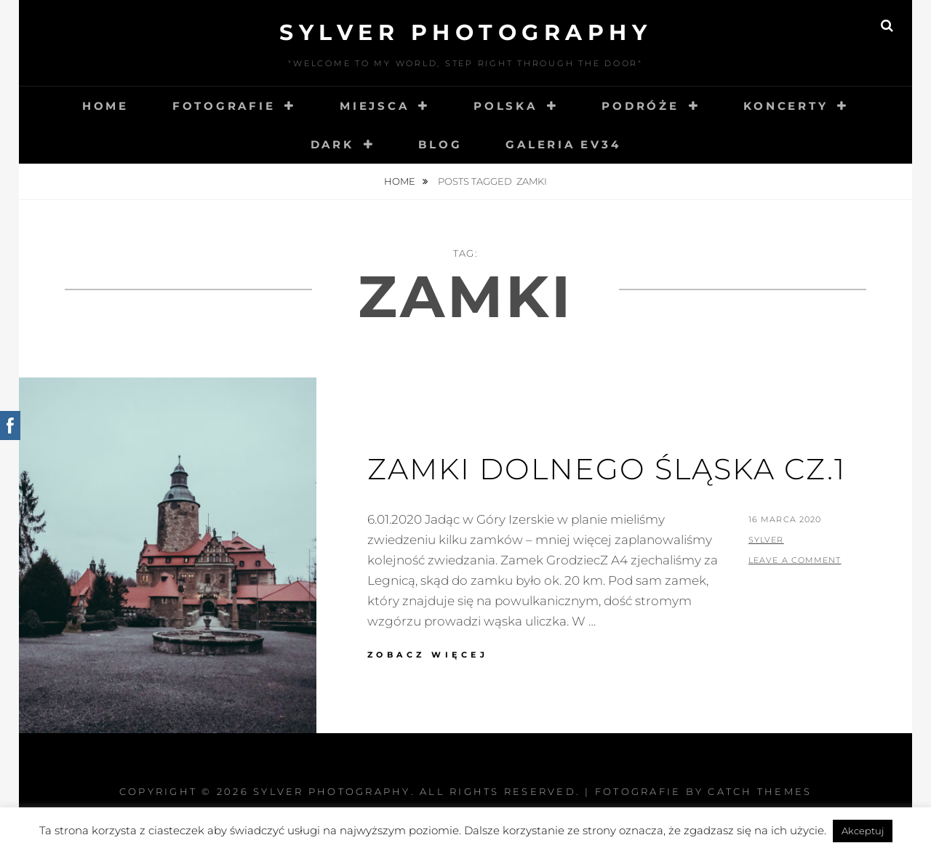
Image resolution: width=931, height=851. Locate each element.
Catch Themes (760, 791)
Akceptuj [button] (863, 830)
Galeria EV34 (563, 144)
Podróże (640, 106)
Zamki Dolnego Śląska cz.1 (606, 469)
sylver (766, 540)
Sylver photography (465, 32)
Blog (440, 144)
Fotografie (224, 106)
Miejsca (374, 106)
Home (105, 106)
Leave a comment (795, 560)
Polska (506, 106)
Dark (332, 144)
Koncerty (785, 106)
